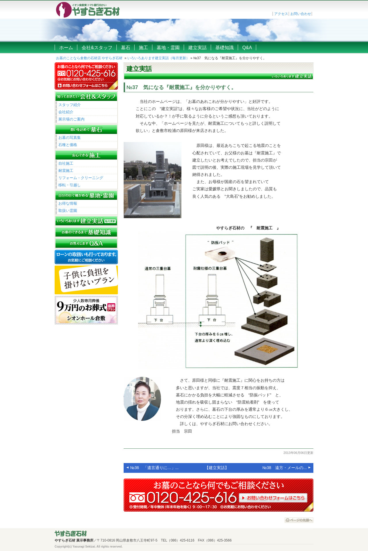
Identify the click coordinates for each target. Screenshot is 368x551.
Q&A (247, 47)
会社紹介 (65, 112)
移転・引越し (69, 185)
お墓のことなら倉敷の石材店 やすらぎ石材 (89, 58)
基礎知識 (224, 47)
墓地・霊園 (168, 47)
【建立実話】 (217, 467)
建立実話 (197, 47)
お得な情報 (67, 203)
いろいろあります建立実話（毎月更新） (158, 58)
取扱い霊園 (67, 210)
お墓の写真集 (69, 137)
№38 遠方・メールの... (284, 467)
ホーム (66, 47)
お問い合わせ (300, 14)
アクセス (281, 14)
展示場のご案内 (71, 119)
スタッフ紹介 (69, 105)
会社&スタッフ (97, 47)
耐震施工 (65, 170)
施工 (143, 47)
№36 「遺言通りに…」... (154, 467)
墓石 (125, 47)
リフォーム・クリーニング (80, 178)
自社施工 (65, 163)
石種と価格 (67, 145)
